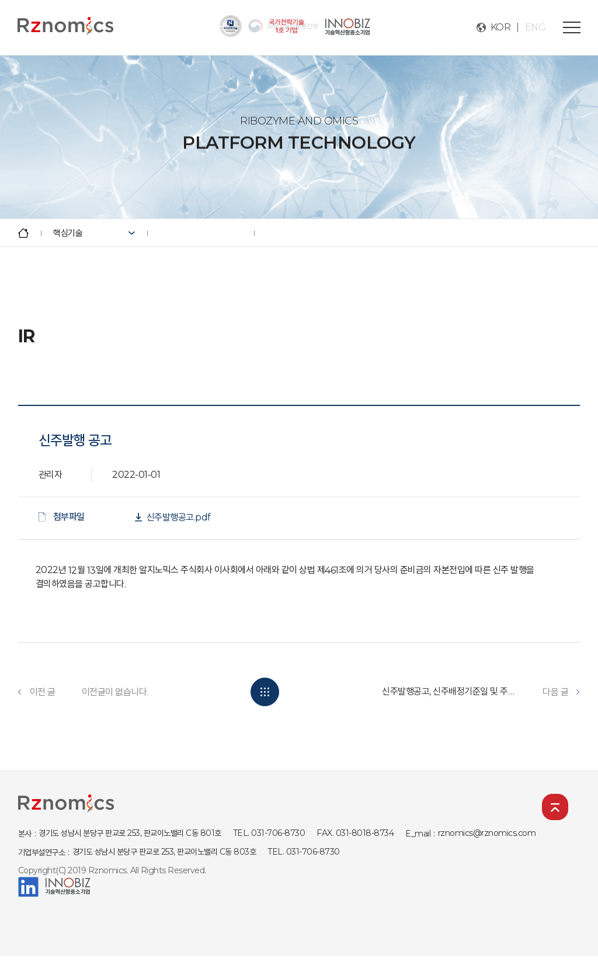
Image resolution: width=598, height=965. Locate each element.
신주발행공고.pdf (179, 517)
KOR (501, 27)
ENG (535, 27)
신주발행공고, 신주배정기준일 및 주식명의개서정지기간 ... (449, 691)
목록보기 (265, 692)
